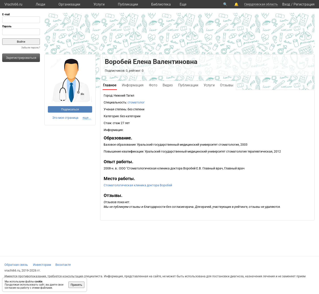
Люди (40, 4)
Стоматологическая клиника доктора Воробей (138, 185)
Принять (76, 284)
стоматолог (136, 102)
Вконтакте (63, 264)
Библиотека (161, 4)
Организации (69, 4)
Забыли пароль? (30, 47)
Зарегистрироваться (21, 58)
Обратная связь (16, 264)
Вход (286, 4)
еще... (87, 117)
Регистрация (304, 4)
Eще (183, 4)
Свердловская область (261, 4)
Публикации (128, 4)
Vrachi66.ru (13, 4)
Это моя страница (65, 117)
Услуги (99, 4)
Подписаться (70, 109)
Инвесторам (42, 264)
